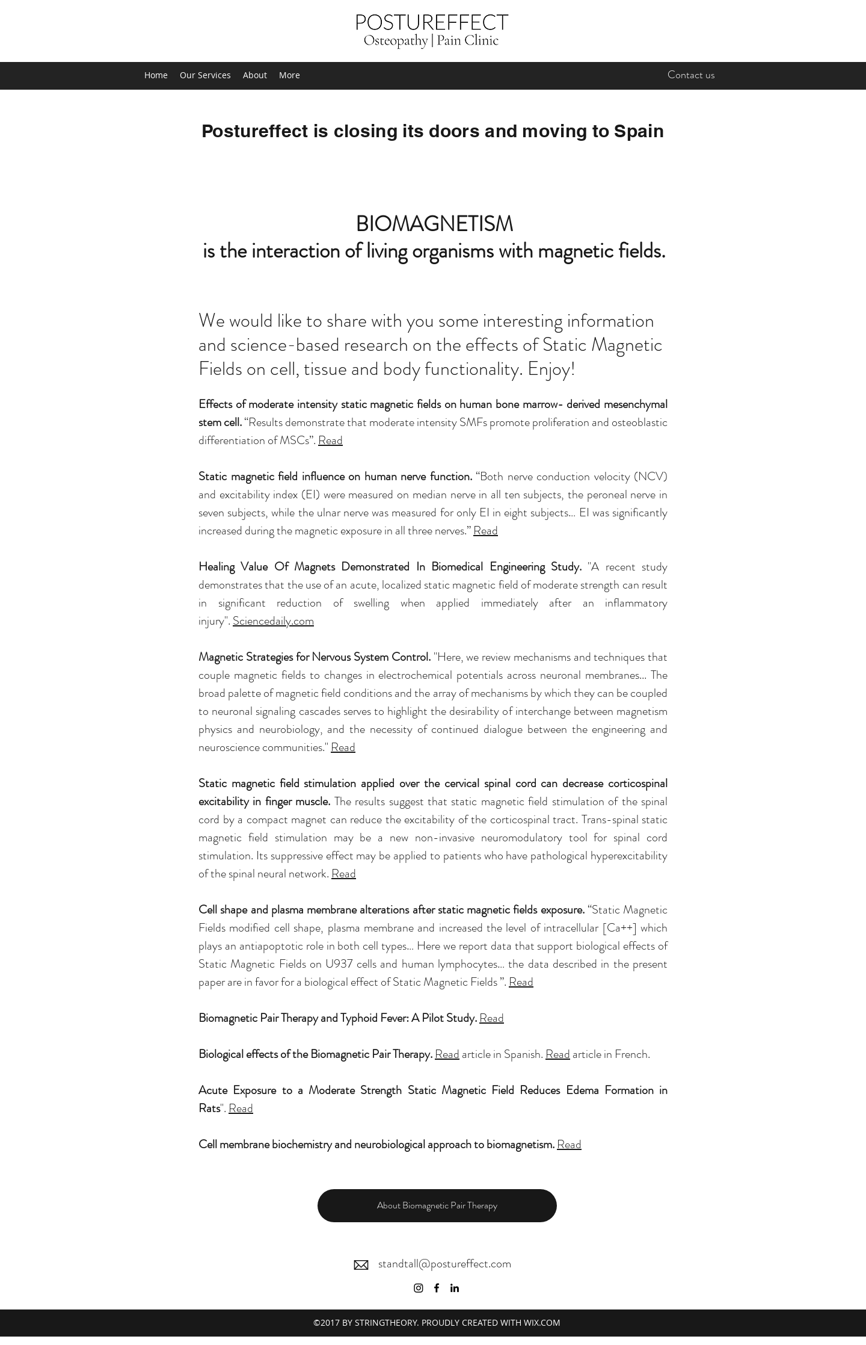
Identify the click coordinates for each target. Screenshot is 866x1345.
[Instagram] (419, 1288)
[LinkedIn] (455, 1288)
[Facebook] (437, 1288)
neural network (292, 873)
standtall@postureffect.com (444, 1263)
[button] (437, 1205)
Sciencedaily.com (273, 620)
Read (330, 440)
